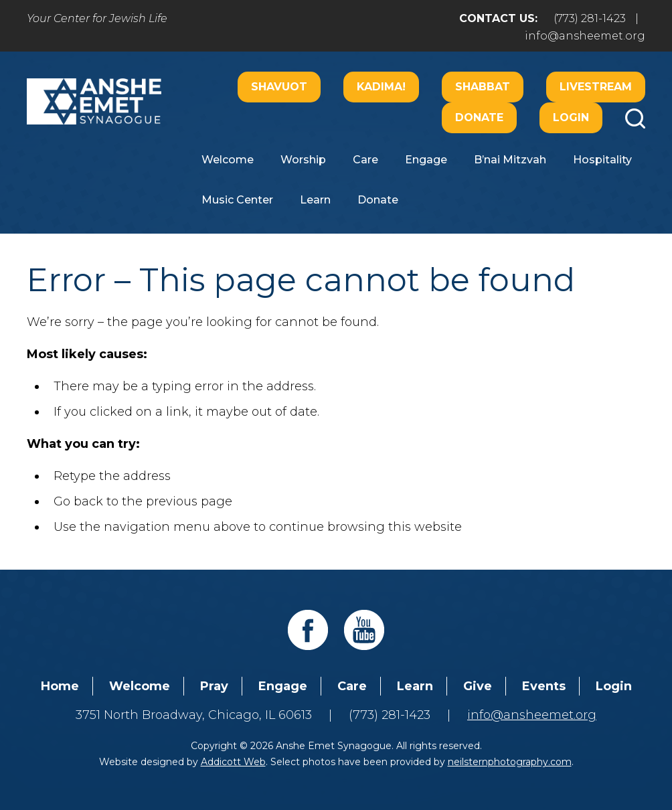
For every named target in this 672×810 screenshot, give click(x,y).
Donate (479, 117)
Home (60, 686)
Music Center (237, 199)
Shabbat (482, 86)
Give (477, 686)
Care (365, 159)
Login (571, 117)
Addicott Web (233, 762)
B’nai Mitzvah (510, 159)
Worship (303, 159)
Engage (426, 159)
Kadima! (381, 86)
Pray (214, 686)
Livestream (596, 86)
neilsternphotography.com (510, 762)
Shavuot (279, 86)
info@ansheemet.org (585, 35)
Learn (315, 199)
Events (544, 686)
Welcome (227, 159)
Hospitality (602, 159)
